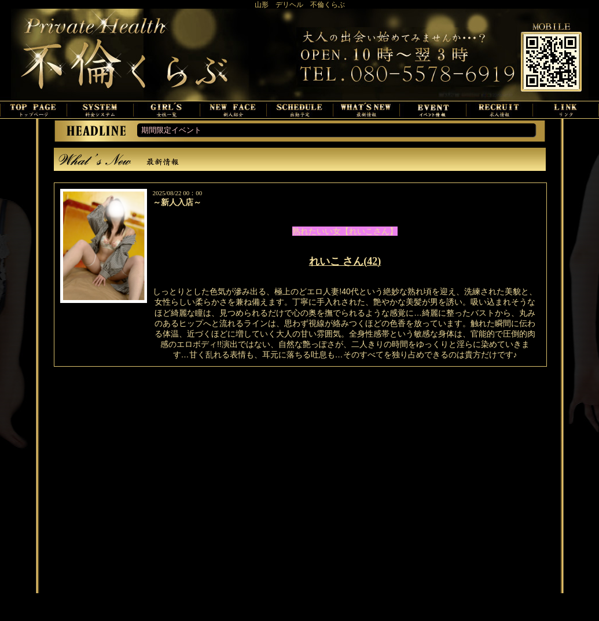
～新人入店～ (177, 202)
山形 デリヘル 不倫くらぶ (300, 5)
